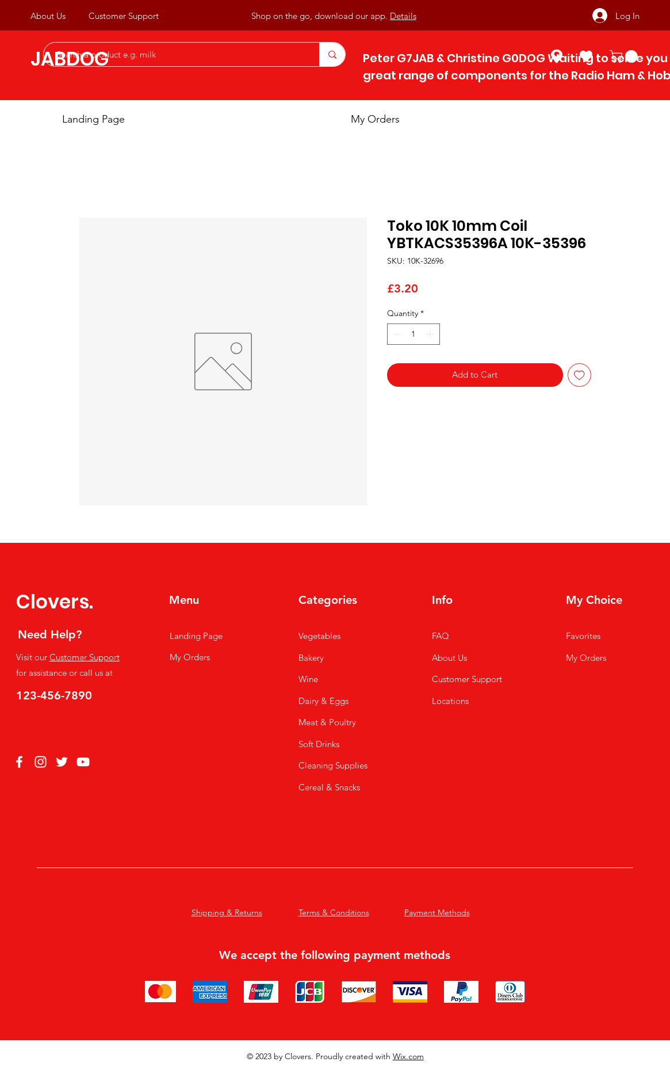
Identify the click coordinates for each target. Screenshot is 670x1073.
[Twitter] (62, 762)
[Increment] (431, 334)
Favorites (583, 635)
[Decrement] (396, 334)
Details (403, 15)
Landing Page (196, 635)
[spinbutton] (413, 334)
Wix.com (408, 1056)
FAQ (440, 635)
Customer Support (84, 657)
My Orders (190, 657)
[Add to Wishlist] (579, 375)
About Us (449, 657)
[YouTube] (83, 762)
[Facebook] (19, 762)
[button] (625, 56)
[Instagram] (40, 762)
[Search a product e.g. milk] (175, 54)
